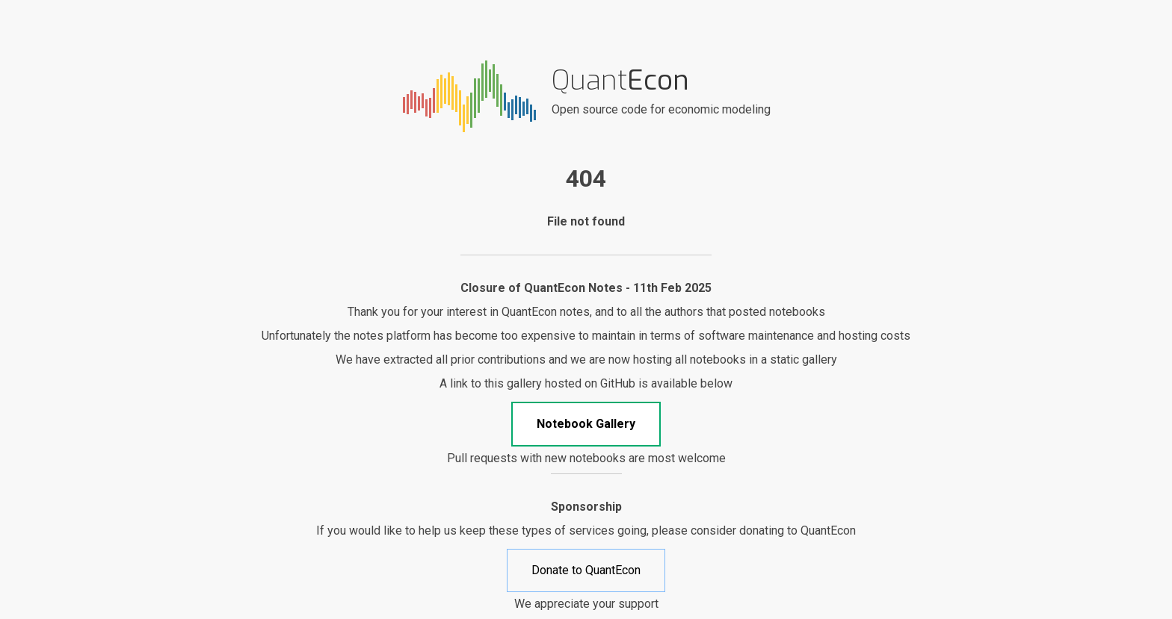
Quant (620, 80)
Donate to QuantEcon (586, 570)
